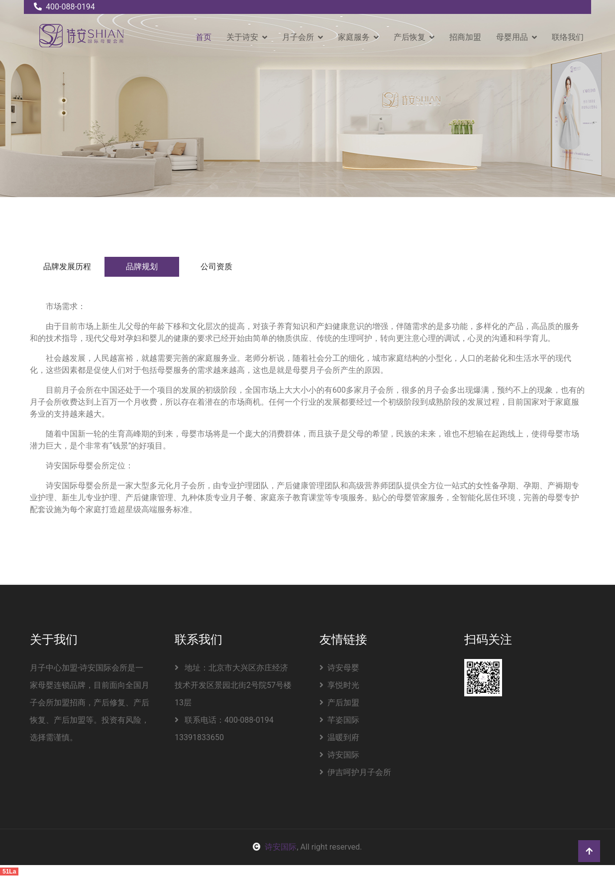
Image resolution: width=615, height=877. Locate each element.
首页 (203, 37)
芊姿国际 (339, 720)
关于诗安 (242, 37)
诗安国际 (339, 755)
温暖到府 (339, 737)
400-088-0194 (64, 6)
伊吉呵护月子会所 (355, 772)
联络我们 (568, 37)
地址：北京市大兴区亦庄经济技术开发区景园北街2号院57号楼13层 (233, 685)
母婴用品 (512, 37)
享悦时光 (339, 685)
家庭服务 (354, 37)
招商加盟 (465, 37)
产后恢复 (409, 37)
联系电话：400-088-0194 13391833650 (224, 728)
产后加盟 (339, 702)
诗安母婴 (339, 667)
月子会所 (298, 37)
